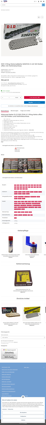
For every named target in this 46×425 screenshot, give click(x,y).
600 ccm (23, 191)
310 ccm (27, 193)
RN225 (16, 212)
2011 (18, 188)
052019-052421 (33, 196)
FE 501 (29, 201)
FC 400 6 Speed (31, 207)
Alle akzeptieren (23, 412)
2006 (32, 185)
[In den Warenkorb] (2, 13)
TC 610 (36, 207)
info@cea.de (16, 342)
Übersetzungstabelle (6, 386)
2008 (21, 185)
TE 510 (33, 201)
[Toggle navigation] (1, 1)
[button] (38, 1)
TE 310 (26, 201)
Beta (31, 215)
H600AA (22, 212)
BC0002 (30, 212)
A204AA (26, 212)
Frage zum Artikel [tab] (25, 110)
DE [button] (34, 1)
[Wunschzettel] (41, 1)
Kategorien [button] (4, 345)
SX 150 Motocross (18, 209)
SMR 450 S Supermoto (36, 205)
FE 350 (16, 207)
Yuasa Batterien (5, 393)
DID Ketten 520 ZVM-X (10, 72)
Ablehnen (23, 420)
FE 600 (36, 201)
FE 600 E (16, 203)
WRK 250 (39, 201)
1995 (35, 185)
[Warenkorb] (43, 1)
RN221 (19, 212)
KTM (28, 215)
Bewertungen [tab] (14, 110)
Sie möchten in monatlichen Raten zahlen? (23, 106)
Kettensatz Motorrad (6, 374)
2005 (37, 185)
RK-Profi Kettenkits (6, 379)
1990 (15, 188)
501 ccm (40, 191)
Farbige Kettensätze (6, 376)
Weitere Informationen (33, 106)
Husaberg (20, 215)
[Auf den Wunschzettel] (42, 17)
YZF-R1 (16, 201)
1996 (29, 185)
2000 (21, 188)
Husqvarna (25, 215)
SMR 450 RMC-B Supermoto (22, 207)
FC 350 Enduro (17, 205)
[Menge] (9, 97)
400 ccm (23, 193)
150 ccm (31, 191)
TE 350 (20, 203)
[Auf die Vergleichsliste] (38, 17)
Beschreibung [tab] (5, 110)
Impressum (4, 409)
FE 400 (19, 201)
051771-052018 (27, 196)
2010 (23, 188)
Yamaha (16, 215)
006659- (19, 198)
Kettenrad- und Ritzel (6, 381)
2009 (15, 185)
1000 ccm (35, 191)
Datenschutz (10, 409)
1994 (40, 185)
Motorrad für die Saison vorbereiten (10, 369)
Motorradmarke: (4, 335)
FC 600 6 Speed (23, 205)
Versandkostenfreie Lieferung (14, 83)
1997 (23, 185)
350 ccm (16, 191)
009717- (23, 198)
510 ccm (20, 191)
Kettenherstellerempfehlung (8, 389)
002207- (38, 196)
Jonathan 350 (29, 205)
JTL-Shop (25, 423)
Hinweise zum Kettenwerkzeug (8, 391)
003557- (16, 198)
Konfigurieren (23, 416)
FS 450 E (23, 203)
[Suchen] (21, 4)
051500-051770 (20, 196)
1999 (26, 188)
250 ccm (20, 193)
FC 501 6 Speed (28, 203)
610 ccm (16, 193)
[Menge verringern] (2, 97)
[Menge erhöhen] (20, 97)
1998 (18, 185)
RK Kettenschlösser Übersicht (8, 384)
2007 (26, 185)
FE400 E (23, 209)
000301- (16, 196)
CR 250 (39, 207)
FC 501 (22, 201)
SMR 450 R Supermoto (36, 203)
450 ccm (27, 191)
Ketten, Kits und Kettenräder (8, 372)
